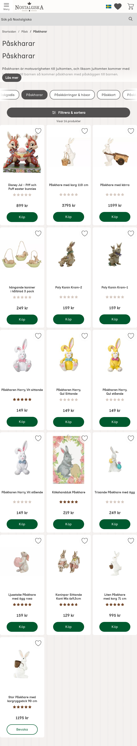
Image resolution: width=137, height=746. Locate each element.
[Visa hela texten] (11, 78)
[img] (38, 131)
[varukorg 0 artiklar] (130, 6)
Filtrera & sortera (68, 112)
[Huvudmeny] (6, 6)
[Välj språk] (108, 6)
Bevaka (22, 729)
